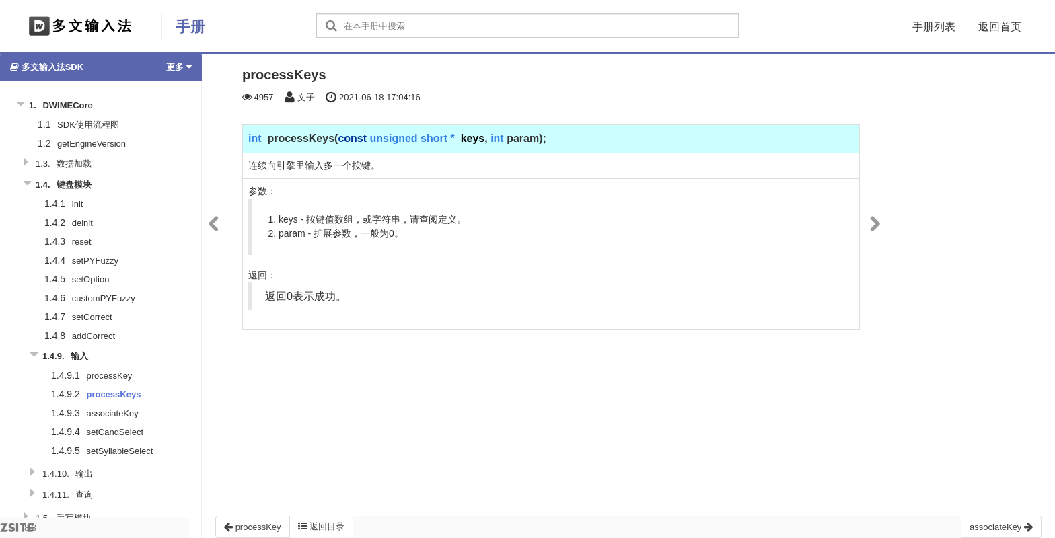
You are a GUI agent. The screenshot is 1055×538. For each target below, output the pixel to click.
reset (82, 242)
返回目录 (321, 526)
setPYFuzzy (95, 261)
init (77, 204)
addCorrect (93, 336)
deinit (82, 223)
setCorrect (92, 317)
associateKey (112, 413)
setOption (91, 279)
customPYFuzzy (103, 298)
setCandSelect (114, 432)
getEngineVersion (91, 144)
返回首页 (999, 26)
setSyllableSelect (119, 451)
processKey (109, 376)
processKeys (113, 394)
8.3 (18, 530)
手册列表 (933, 26)
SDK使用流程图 (88, 125)
